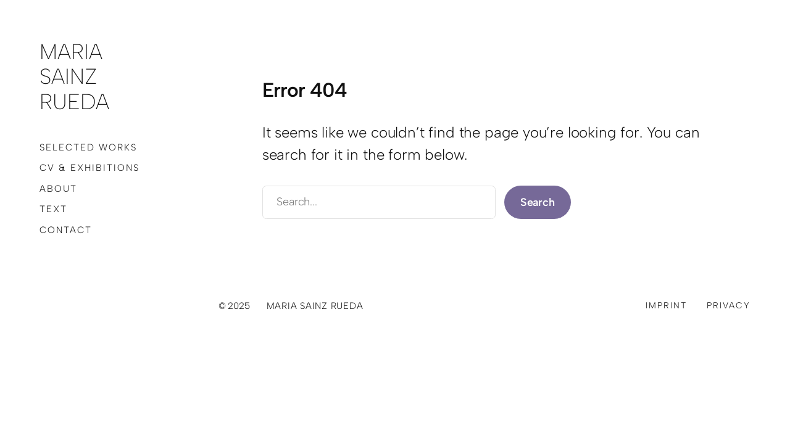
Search (537, 202)
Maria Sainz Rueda (74, 77)
